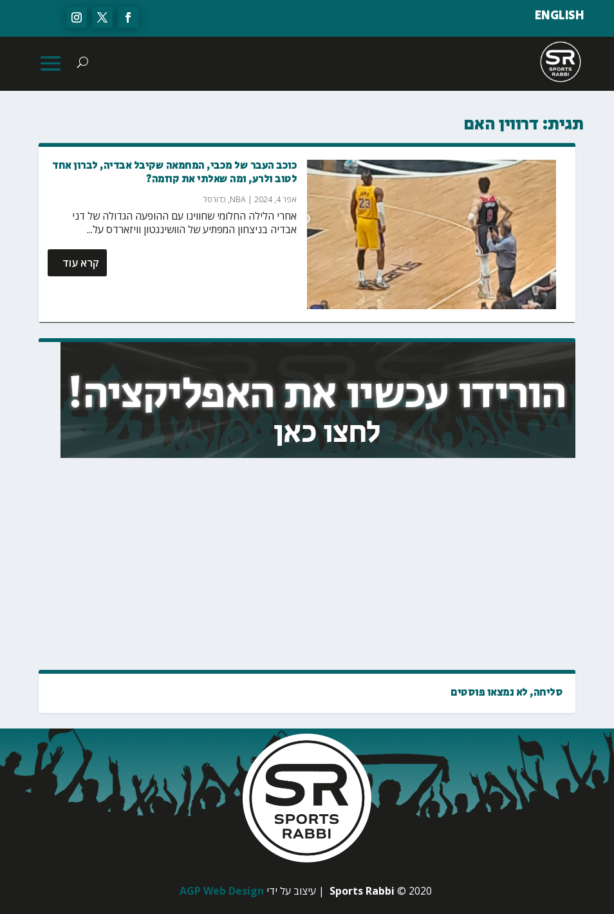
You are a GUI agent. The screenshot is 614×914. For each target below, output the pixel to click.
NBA (238, 199)
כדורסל (214, 199)
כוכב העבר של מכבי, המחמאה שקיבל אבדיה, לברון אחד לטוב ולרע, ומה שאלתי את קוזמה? (174, 172)
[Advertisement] (462, 564)
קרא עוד (80, 263)
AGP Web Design (222, 891)
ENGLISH (559, 16)
